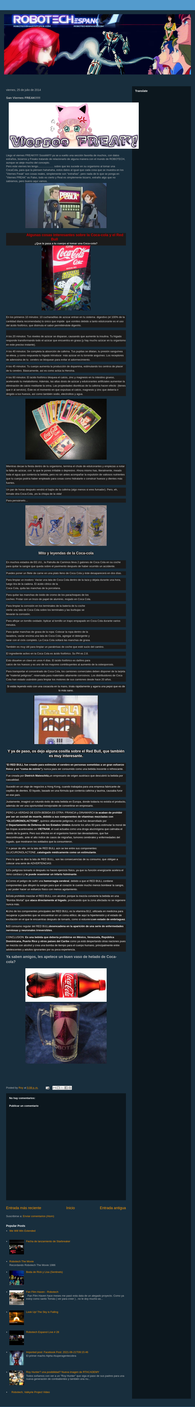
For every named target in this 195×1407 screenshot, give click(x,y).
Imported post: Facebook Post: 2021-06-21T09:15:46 (57, 1352)
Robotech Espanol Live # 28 (42, 1332)
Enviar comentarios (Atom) (38, 1216)
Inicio (70, 1208)
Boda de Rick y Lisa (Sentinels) (44, 1271)
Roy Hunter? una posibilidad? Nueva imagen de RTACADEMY (62, 1372)
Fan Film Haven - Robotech (42, 1291)
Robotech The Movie (21, 1261)
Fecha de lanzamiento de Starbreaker (48, 1241)
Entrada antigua (113, 1208)
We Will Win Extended (22, 1230)
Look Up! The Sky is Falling (42, 1311)
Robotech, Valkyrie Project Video (30, 1392)
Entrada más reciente (23, 1208)
